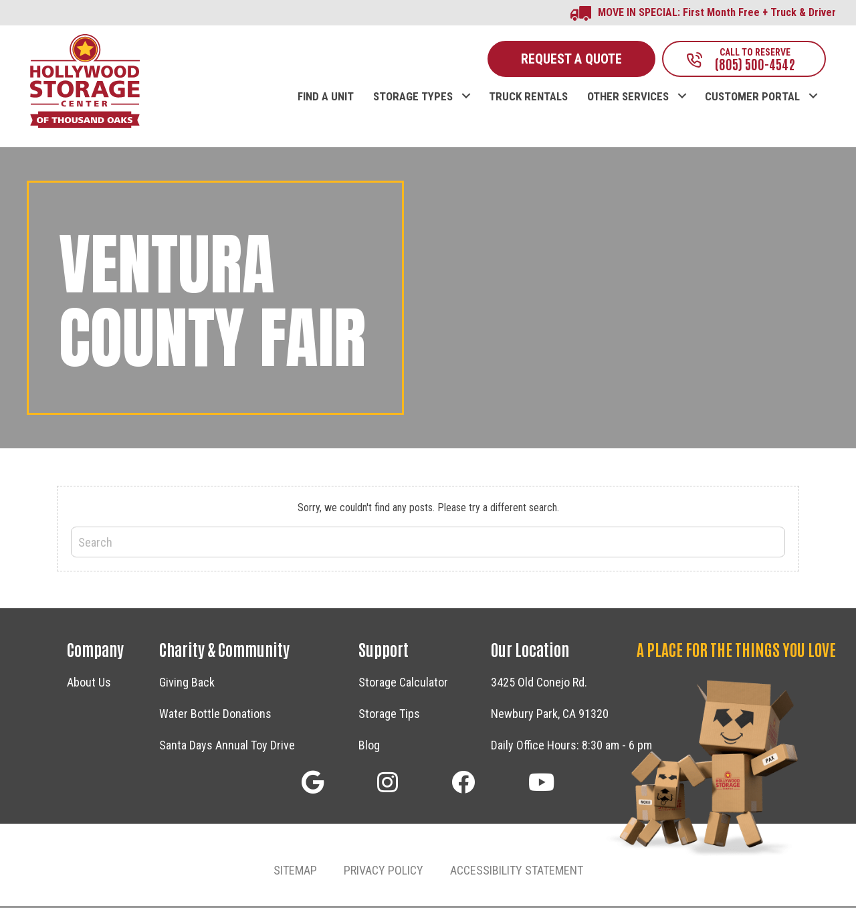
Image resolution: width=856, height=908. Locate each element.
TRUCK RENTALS (528, 98)
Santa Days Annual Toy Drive (227, 746)
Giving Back (187, 683)
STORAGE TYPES (413, 98)
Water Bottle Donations (215, 715)
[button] (466, 84)
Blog (369, 746)
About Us (89, 683)
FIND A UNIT (326, 98)
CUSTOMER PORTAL (752, 98)
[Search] (428, 544)
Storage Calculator (403, 683)
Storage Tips (389, 715)
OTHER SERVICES (628, 98)
